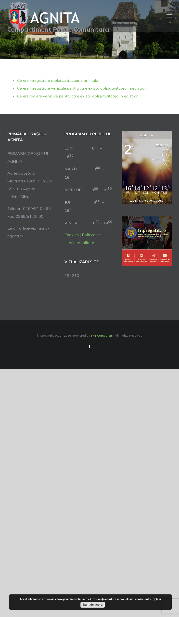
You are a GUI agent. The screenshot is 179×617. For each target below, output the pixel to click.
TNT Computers (102, 335)
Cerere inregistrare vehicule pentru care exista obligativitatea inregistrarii (82, 88)
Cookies (71, 234)
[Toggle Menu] (169, 16)
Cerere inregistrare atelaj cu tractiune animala (57, 80)
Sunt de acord (92, 604)
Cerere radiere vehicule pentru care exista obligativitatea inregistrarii (78, 96)
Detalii (157, 599)
